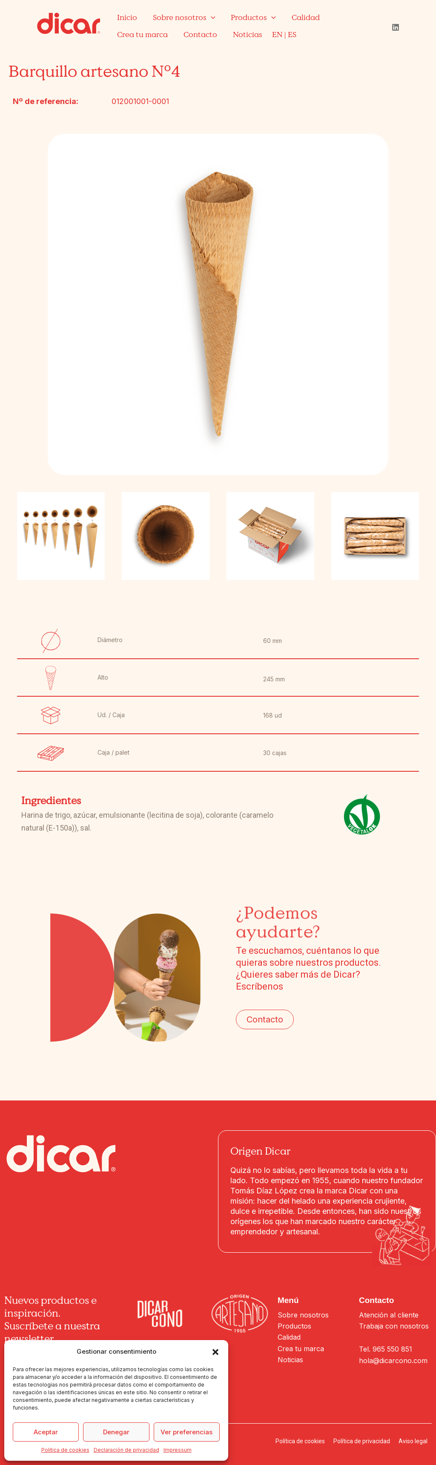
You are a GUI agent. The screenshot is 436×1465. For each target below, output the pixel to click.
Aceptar (46, 1432)
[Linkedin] (395, 27)
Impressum (178, 1450)
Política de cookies (65, 1450)
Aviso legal (413, 1441)
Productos (294, 1326)
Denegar (116, 1432)
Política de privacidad (361, 1441)
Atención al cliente (389, 1315)
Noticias (290, 1359)
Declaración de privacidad (126, 1450)
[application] (210, 17)
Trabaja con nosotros (394, 1326)
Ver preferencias (186, 1432)
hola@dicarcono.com (393, 1360)
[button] (215, 1352)
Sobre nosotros (303, 1315)
